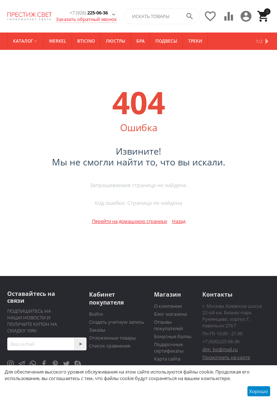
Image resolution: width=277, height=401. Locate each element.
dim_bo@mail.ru (220, 349)
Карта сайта (167, 358)
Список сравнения (109, 345)
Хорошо (258, 391)
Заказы (97, 330)
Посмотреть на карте (226, 357)
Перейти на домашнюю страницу (129, 221)
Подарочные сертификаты (169, 347)
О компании (168, 306)
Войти (96, 314)
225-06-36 (89, 13)
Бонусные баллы (173, 336)
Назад (178, 221)
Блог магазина (170, 314)
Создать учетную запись (116, 322)
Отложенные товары (112, 338)
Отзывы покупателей (168, 325)
